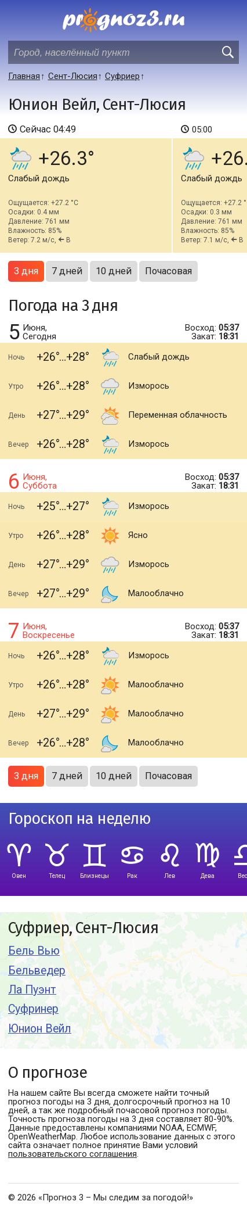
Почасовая (168, 271)
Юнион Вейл (39, 1028)
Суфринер (33, 1009)
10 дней (114, 271)
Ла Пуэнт (32, 989)
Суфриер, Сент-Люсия (83, 928)
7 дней (67, 271)
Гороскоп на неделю (79, 819)
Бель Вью (34, 951)
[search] (227, 52)
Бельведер (37, 970)
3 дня (26, 271)
